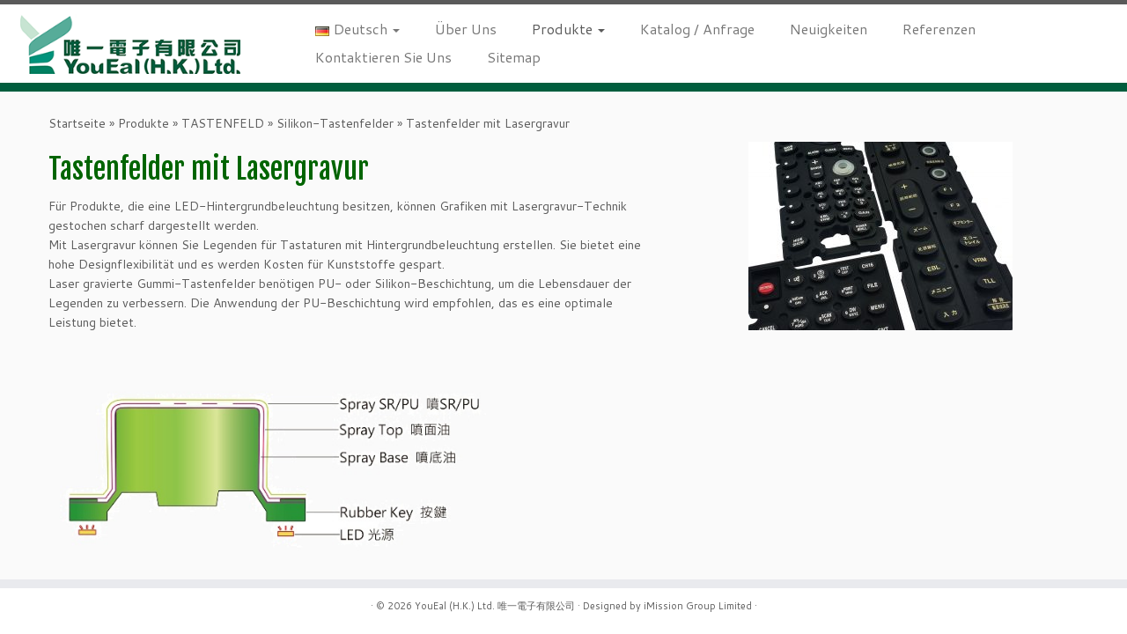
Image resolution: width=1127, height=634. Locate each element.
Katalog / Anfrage (697, 28)
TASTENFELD (222, 123)
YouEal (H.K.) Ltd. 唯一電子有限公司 (495, 606)
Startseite (77, 123)
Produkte (568, 28)
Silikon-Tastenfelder (335, 123)
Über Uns (466, 28)
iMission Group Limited (698, 606)
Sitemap (514, 57)
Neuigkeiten (828, 28)
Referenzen (939, 28)
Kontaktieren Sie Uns (383, 57)
